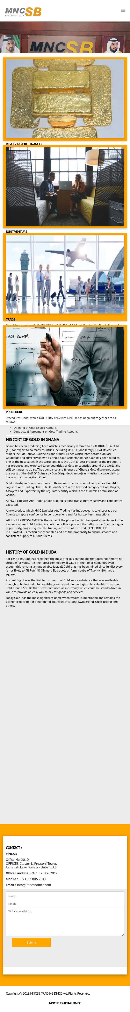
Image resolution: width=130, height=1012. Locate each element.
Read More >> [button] (19, 439)
